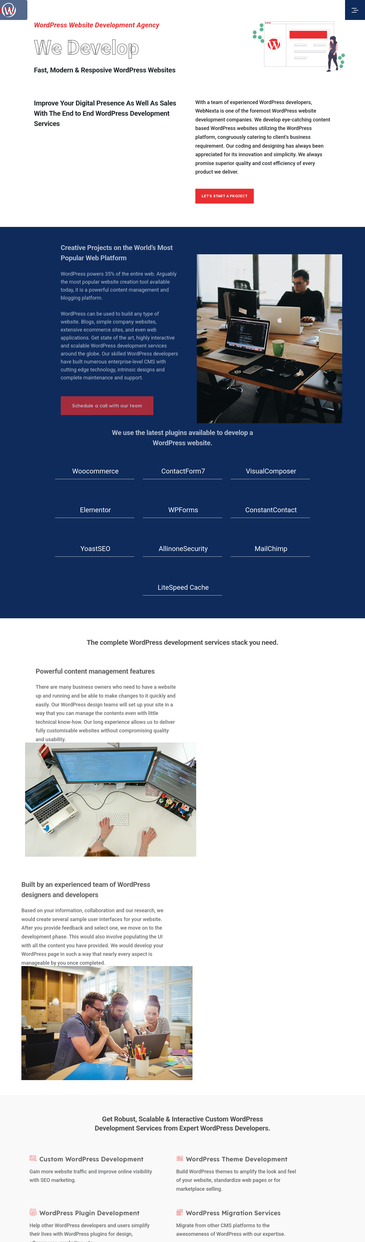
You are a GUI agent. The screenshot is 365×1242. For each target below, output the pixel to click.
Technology (137, 1114)
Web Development (251, 1149)
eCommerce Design (280, 1149)
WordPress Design (222, 1149)
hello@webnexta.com (284, 1091)
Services (134, 1091)
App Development (310, 1149)
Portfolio (134, 1102)
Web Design (196, 1149)
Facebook (204, 1079)
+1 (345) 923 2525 (280, 1079)
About (131, 1079)
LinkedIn (202, 1091)
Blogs (131, 1125)
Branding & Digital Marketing (345, 1149)
